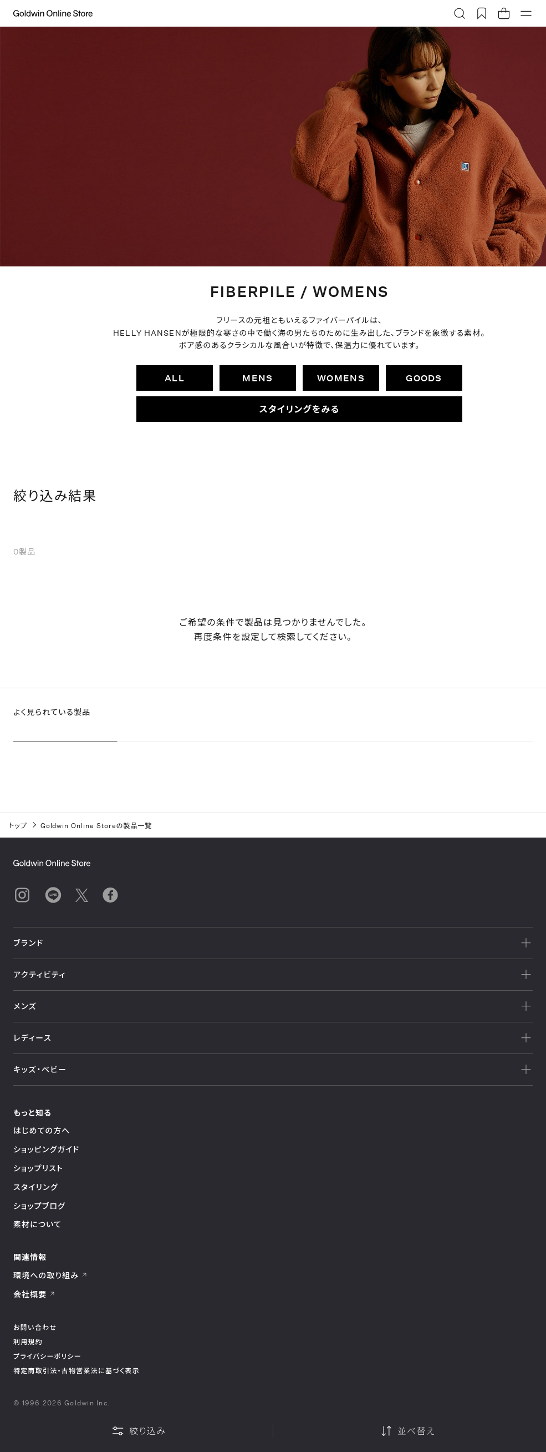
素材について (37, 1224)
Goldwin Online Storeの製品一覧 (96, 825)
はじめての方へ (41, 1130)
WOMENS (341, 378)
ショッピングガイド (46, 1149)
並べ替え (407, 1431)
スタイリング (35, 1187)
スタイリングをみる (299, 409)
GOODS (424, 378)
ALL (175, 378)
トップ (18, 825)
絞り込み (138, 1431)
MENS (257, 378)
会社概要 (34, 1294)
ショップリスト (38, 1168)
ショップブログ (39, 1206)
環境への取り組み (50, 1275)
